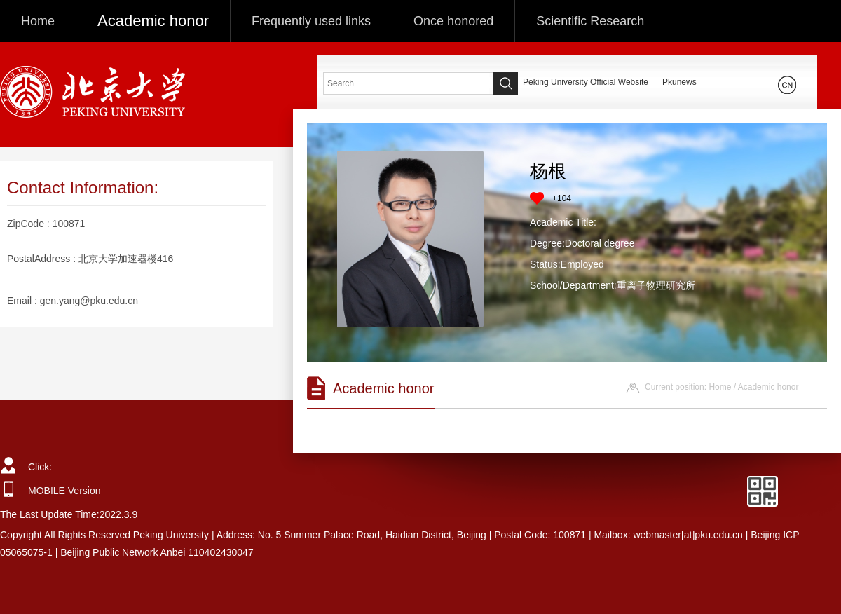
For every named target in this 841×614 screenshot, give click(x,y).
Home (38, 21)
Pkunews (679, 82)
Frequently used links (311, 21)
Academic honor (153, 20)
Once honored (453, 21)
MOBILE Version (64, 490)
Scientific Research (590, 21)
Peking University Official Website (585, 82)
